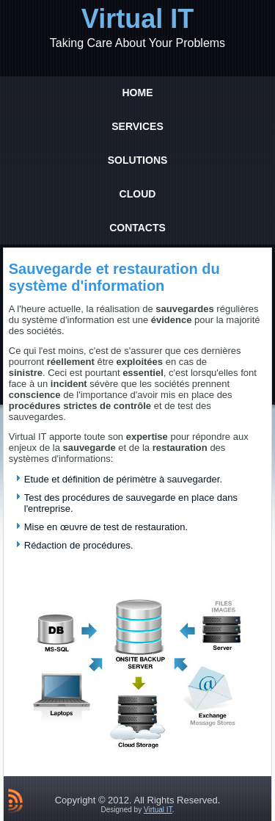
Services (137, 126)
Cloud (138, 194)
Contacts (137, 228)
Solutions (138, 160)
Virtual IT (137, 19)
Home (137, 92)
